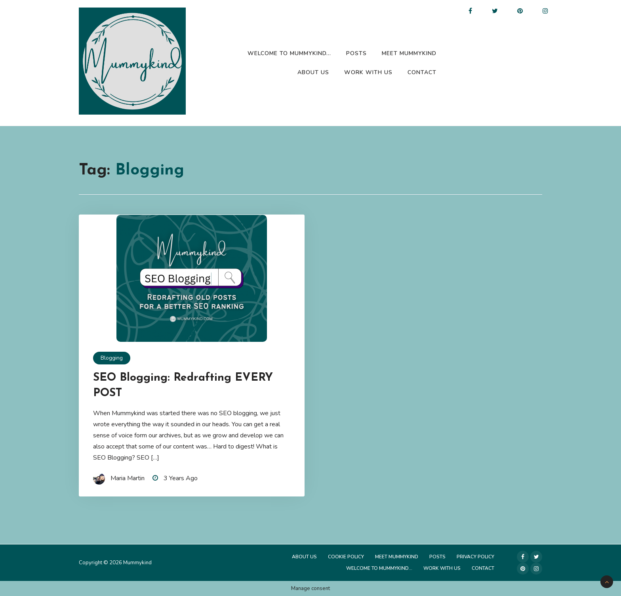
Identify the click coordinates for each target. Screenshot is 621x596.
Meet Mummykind (409, 53)
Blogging (112, 358)
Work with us (368, 72)
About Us (313, 72)
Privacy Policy (475, 557)
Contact (422, 72)
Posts (356, 53)
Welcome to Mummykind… (289, 53)
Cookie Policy (346, 557)
